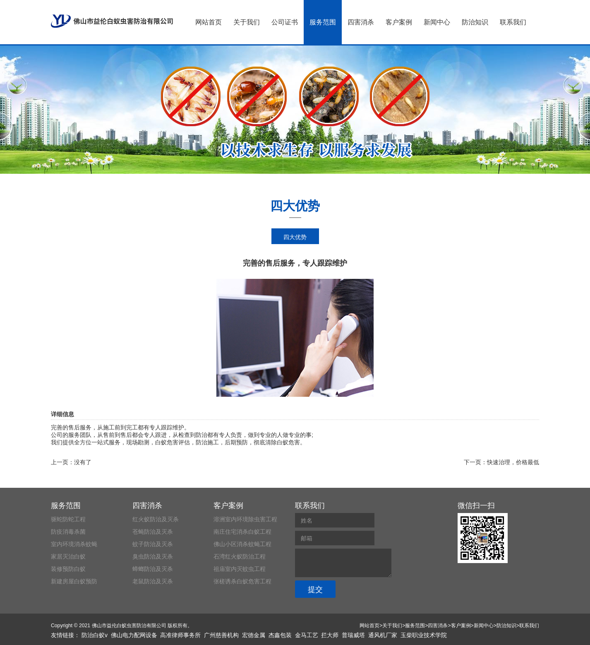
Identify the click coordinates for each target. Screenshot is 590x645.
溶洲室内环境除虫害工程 (245, 519)
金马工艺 (306, 635)
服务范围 (322, 22)
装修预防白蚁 (68, 569)
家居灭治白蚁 (68, 556)
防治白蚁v (95, 635)
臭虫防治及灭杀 (152, 556)
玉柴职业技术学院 (424, 635)
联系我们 (513, 22)
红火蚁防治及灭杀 (155, 519)
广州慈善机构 (221, 635)
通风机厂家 (382, 635)
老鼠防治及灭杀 (152, 581)
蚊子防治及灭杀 (152, 544)
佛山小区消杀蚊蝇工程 (242, 544)
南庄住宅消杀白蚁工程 (242, 531)
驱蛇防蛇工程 (68, 519)
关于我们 (246, 22)
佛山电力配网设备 (134, 635)
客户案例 (399, 22)
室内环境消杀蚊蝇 (74, 544)
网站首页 (208, 22)
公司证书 (284, 22)
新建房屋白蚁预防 (74, 581)
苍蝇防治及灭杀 (152, 531)
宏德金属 (253, 635)
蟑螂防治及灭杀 (152, 569)
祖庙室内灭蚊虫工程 (239, 569)
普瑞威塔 (353, 635)
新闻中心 (437, 22)
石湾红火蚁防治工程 (239, 556)
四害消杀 (361, 22)
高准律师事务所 (180, 635)
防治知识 (475, 22)
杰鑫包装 (280, 635)
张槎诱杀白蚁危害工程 (242, 581)
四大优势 (295, 237)
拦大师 (329, 635)
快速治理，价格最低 (513, 462)
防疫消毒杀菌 (68, 531)
